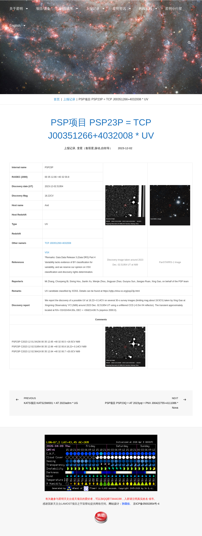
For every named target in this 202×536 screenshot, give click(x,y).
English (17, 25)
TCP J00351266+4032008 (58, 243)
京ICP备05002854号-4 (146, 503)
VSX (47, 252)
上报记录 (95, 9)
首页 (57, 99)
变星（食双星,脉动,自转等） (94, 148)
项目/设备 (43, 9)
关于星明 (19, 9)
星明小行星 (173, 9)
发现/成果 (69, 9)
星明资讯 (122, 9)
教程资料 (148, 9)
